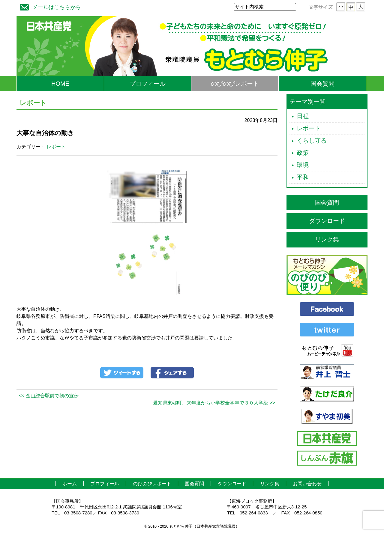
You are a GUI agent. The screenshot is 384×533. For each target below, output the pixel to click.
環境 (303, 164)
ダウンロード (327, 221)
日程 (303, 116)
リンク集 (327, 239)
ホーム (69, 483)
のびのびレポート (235, 83)
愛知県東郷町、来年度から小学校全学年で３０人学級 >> (214, 402)
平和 (303, 177)
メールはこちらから (49, 6)
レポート (56, 146)
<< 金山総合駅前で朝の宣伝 (49, 395)
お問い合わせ (307, 483)
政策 (303, 153)
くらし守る (312, 140)
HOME (60, 83)
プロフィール (148, 83)
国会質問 (322, 83)
